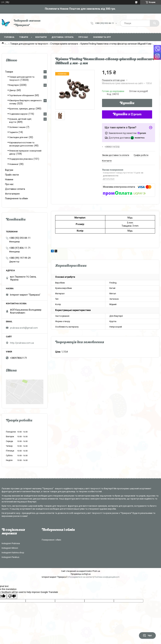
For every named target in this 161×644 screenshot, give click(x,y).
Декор (12, 90)
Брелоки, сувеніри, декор (22, 108)
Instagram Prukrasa (11, 543)
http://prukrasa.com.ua (22, 343)
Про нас (83, 37)
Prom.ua (96, 571)
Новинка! (13, 164)
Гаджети (13, 132)
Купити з (127, 114)
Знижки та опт (102, 37)
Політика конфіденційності (106, 577)
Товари (23, 37)
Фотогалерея (12, 193)
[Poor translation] (12, 596)
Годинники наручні (18, 114)
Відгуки (9, 170)
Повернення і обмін (51, 540)
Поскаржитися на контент (81, 577)
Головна (9, 37)
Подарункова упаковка (21, 159)
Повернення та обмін (16, 198)
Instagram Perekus (10, 557)
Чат (147, 635)
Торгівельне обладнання (21, 95)
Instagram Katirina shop (13, 552)
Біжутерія (14, 85)
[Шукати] (154, 23)
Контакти (41, 37)
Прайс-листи (12, 174)
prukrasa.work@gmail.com (24, 328)
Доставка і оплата (62, 37)
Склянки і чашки (17, 127)
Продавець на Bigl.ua (81, 574)
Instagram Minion (10, 548)
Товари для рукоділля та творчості (29, 43)
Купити (127, 103)
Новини (9, 179)
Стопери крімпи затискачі (64, 43)
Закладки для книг (18, 137)
